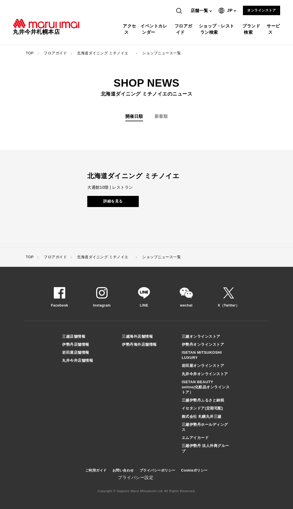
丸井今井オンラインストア (205, 374)
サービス (274, 29)
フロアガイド (184, 29)
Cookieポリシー (194, 470)
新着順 (161, 116)
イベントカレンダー (154, 29)
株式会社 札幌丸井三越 (201, 416)
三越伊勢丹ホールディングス (205, 427)
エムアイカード (195, 438)
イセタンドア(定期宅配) (202, 408)
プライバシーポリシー (157, 470)
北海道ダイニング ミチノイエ (104, 53)
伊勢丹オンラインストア (203, 344)
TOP (30, 53)
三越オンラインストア (201, 336)
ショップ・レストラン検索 (217, 29)
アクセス (130, 29)
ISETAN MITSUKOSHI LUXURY (202, 355)
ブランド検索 (252, 29)
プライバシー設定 (135, 477)
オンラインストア (261, 10)
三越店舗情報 (73, 336)
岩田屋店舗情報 (75, 352)
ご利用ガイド (96, 470)
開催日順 (134, 116)
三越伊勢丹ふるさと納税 (203, 400)
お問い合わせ (123, 470)
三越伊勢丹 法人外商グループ (205, 448)
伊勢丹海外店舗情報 (139, 344)
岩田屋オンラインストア (203, 365)
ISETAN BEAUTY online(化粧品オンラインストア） (206, 387)
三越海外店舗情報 (137, 336)
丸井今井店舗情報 (77, 360)
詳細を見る (113, 201)
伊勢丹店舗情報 (75, 344)
